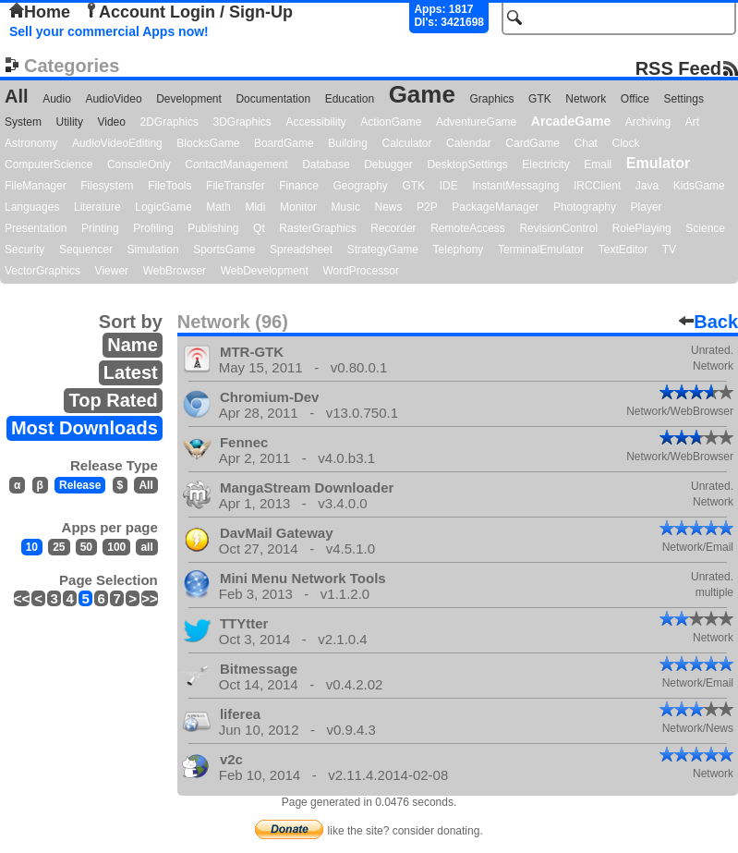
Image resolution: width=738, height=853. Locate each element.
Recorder (393, 228)
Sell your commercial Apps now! (109, 31)
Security (24, 249)
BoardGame (284, 143)
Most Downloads (84, 428)
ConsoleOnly (139, 164)
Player (646, 207)
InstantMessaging (515, 185)
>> (149, 598)
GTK (539, 98)
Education (349, 98)
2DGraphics (169, 122)
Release (80, 485)
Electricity (545, 164)
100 (116, 547)
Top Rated (112, 400)
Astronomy (31, 143)
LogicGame (163, 207)
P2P (427, 207)
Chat (586, 143)
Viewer (111, 270)
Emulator (658, 163)
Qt (259, 228)
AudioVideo (113, 98)
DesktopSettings (467, 164)
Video (111, 122)
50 (86, 547)
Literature (97, 207)
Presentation (36, 228)
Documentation (273, 98)
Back (708, 321)
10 (32, 547)
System (23, 122)
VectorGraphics (42, 270)
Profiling (153, 228)
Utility (69, 122)
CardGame (532, 143)
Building (348, 143)
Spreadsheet (301, 249)
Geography (360, 185)
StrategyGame (382, 249)
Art (692, 122)
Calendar (468, 143)
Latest (130, 372)
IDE (449, 185)
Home (39, 12)
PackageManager (495, 207)
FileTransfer (235, 185)
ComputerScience (48, 164)
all (146, 547)
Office (635, 98)
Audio (56, 98)
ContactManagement (236, 164)
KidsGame (699, 185)
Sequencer (86, 249)
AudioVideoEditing (117, 143)
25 (59, 547)
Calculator (406, 143)
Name (132, 345)
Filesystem (106, 185)
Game (422, 94)
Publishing (213, 228)
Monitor (298, 207)
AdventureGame (476, 122)
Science (705, 228)
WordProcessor (360, 270)
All (17, 96)
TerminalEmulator (541, 249)
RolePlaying (641, 228)
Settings (684, 98)
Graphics (491, 98)
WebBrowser (174, 270)
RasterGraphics (317, 228)
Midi (255, 207)
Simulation (153, 249)
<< (22, 598)
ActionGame (390, 122)
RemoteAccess (467, 228)
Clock (626, 143)
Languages (32, 207)
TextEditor (623, 249)
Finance (299, 185)
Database (325, 164)
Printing (100, 228)
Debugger (388, 164)
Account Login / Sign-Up (188, 12)
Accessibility (315, 122)
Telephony (458, 249)
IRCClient (597, 185)
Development (189, 98)
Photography (584, 207)
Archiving (648, 122)
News (388, 207)
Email (597, 164)
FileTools (169, 185)
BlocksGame (207, 143)
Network (585, 98)
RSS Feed (678, 68)
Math (218, 207)
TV (669, 249)
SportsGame (224, 249)
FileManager (36, 185)
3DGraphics (241, 122)
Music (346, 207)
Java (647, 185)
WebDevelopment (265, 270)
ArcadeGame (571, 121)
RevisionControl (558, 228)
